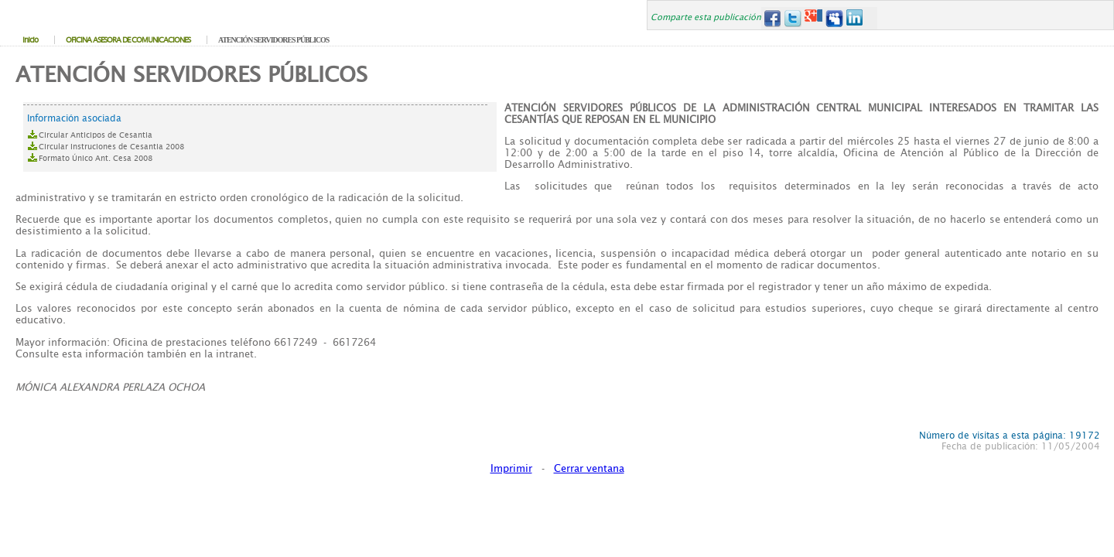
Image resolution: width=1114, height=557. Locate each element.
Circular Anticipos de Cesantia (95, 135)
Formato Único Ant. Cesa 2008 (95, 158)
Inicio (30, 40)
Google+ (813, 18)
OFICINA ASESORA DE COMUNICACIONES (128, 40)
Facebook (772, 18)
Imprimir (511, 468)
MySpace (834, 18)
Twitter (792, 18)
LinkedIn (855, 18)
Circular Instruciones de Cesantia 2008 (111, 146)
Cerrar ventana (589, 468)
